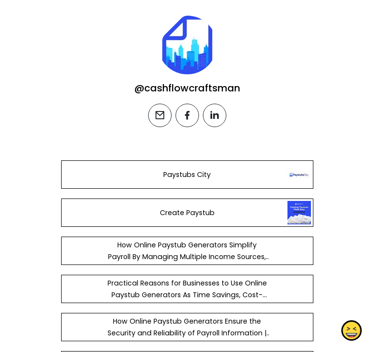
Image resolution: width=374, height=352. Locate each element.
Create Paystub (186, 213)
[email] (160, 115)
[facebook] (187, 115)
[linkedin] (214, 115)
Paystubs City (187, 174)
